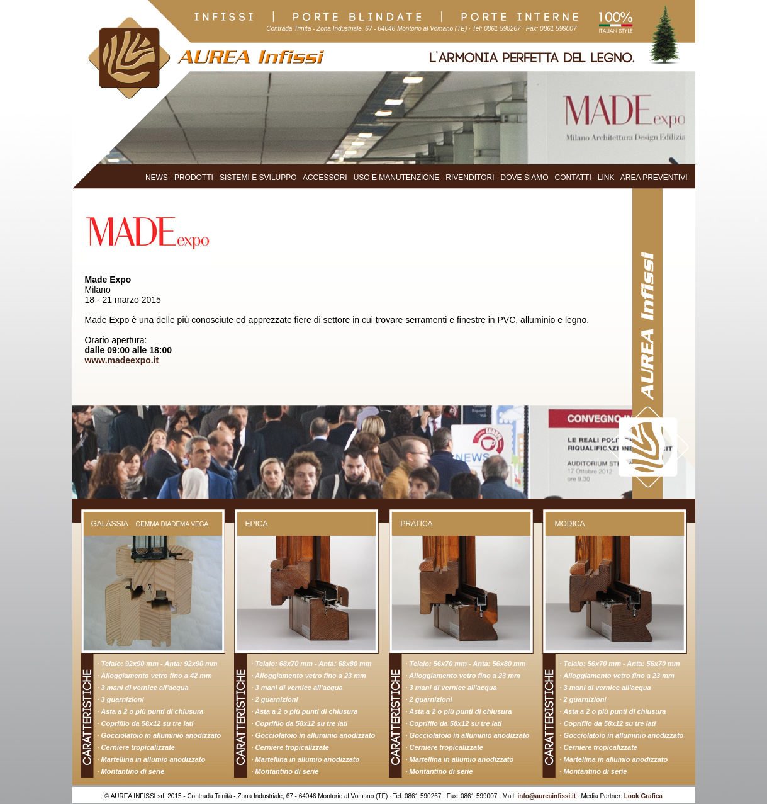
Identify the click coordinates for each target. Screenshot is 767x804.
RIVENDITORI (469, 177)
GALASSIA (109, 523)
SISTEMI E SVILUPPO (258, 177)
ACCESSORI (325, 177)
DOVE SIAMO (525, 177)
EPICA (256, 523)
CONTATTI (573, 177)
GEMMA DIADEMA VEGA (172, 524)
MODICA (570, 523)
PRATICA (417, 523)
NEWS (156, 177)
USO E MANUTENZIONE (397, 177)
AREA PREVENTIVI (654, 177)
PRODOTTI (193, 177)
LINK (606, 177)
